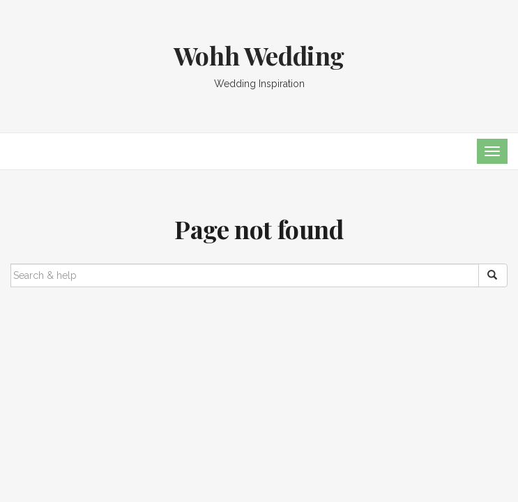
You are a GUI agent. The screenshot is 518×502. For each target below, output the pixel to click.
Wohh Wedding (259, 55)
